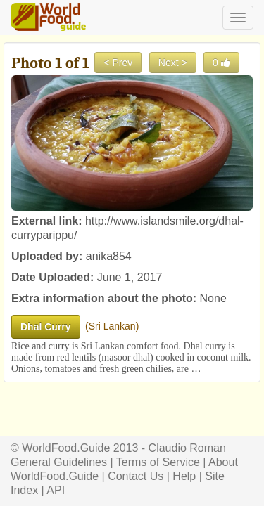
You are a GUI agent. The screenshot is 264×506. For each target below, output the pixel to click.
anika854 (109, 256)
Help (184, 476)
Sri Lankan (112, 326)
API (55, 490)
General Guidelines (59, 462)
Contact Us (135, 476)
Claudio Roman (187, 448)
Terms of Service (158, 462)
